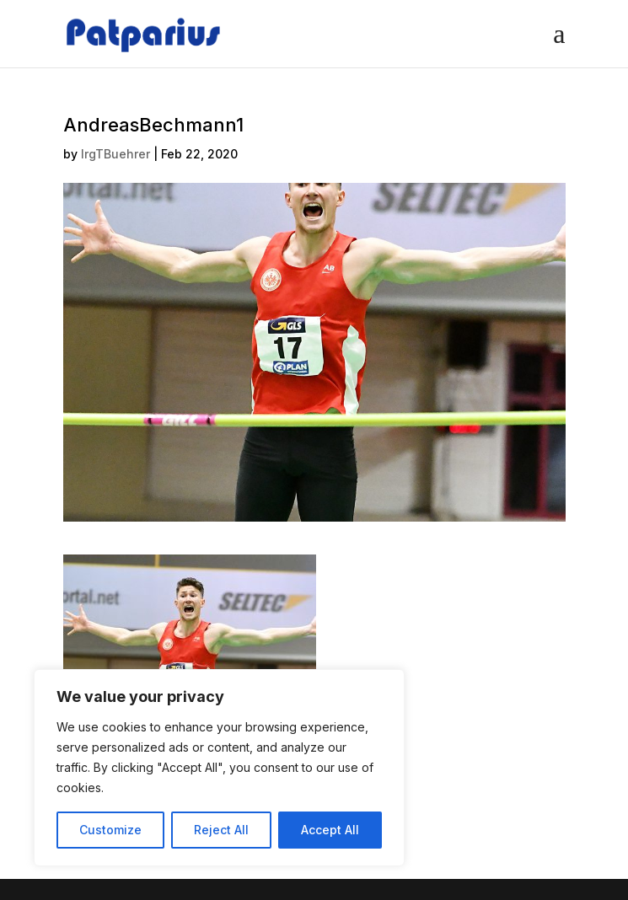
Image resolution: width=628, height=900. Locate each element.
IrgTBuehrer (115, 154)
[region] (219, 767)
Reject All (221, 829)
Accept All (330, 829)
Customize (110, 829)
